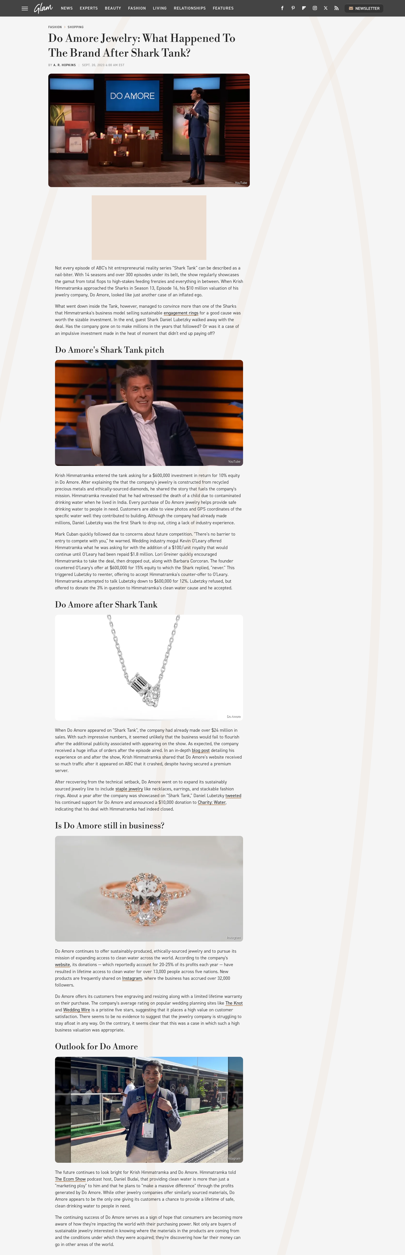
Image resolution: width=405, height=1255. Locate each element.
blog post (201, 750)
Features (223, 8)
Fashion (137, 8)
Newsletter (364, 8)
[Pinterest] (293, 10)
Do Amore (233, 716)
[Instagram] (315, 10)
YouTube (241, 182)
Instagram (233, 937)
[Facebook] (282, 10)
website (62, 964)
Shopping (76, 27)
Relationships (190, 8)
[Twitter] (326, 10)
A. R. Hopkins (64, 65)
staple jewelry (129, 789)
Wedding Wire (76, 1010)
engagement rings (181, 313)
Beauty (113, 8)
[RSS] (336, 10)
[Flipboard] (304, 10)
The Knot (234, 1003)
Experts (89, 8)
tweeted (233, 795)
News (67, 8)
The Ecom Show (70, 1179)
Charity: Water (211, 802)
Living (160, 8)
